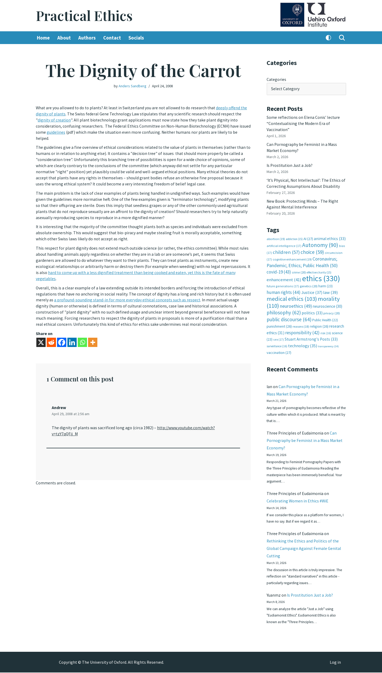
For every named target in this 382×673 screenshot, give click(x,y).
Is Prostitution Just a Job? (291, 164)
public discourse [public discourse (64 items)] (289, 314)
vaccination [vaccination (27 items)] (279, 347)
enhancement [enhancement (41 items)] (284, 276)
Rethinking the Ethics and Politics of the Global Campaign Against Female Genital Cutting (304, 547)
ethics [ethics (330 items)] (321, 275)
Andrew (59, 402)
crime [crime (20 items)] (299, 269)
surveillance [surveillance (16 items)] (277, 341)
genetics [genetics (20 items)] (309, 282)
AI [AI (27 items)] (308, 236)
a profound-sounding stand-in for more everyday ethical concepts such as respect (136, 296)
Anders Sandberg (132, 86)
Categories (276, 79)
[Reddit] (51, 337)
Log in (335, 662)
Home (43, 38)
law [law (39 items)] (330, 288)
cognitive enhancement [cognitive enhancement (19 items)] (292, 256)
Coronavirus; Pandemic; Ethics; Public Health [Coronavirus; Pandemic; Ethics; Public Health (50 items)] (302, 259)
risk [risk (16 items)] (325, 328)
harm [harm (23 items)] (325, 282)
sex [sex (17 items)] (278, 334)
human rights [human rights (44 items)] (284, 288)
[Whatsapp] (82, 337)
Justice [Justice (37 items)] (311, 288)
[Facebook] (61, 337)
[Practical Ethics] (84, 15)
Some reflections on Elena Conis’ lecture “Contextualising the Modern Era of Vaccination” (303, 123)
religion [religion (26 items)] (319, 321)
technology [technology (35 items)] (302, 340)
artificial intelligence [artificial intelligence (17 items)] (284, 243)
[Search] (342, 38)
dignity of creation (54, 120)
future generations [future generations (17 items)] (283, 282)
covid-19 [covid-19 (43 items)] (279, 268)
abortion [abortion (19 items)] (276, 236)
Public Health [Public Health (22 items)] (325, 315)
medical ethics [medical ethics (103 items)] (292, 294)
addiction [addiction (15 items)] (294, 236)
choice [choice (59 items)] (312, 249)
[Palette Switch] (328, 38)
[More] (92, 337)
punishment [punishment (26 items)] (279, 321)
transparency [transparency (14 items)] (328, 341)
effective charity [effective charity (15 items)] (319, 269)
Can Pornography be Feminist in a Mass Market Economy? (305, 436)
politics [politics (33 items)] (312, 308)
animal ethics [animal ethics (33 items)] (330, 235)
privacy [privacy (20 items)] (331, 308)
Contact (113, 38)
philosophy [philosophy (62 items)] (284, 308)
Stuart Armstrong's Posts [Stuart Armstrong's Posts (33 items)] (311, 334)
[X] (41, 337)
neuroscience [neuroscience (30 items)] (327, 301)
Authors (88, 38)
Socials (137, 38)
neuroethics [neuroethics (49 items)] (296, 301)
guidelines (68, 131)
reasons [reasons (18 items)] (301, 321)
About (64, 38)
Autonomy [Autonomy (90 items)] (320, 242)
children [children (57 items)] (286, 249)
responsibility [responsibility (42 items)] (302, 328)
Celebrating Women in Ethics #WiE (298, 498)
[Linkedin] (72, 337)
